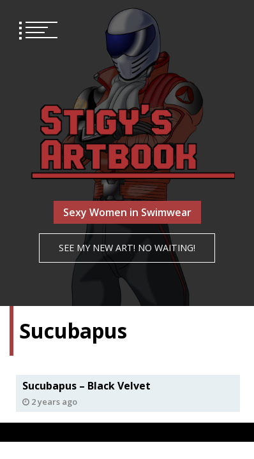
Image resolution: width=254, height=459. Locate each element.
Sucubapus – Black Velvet (86, 386)
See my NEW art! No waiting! (127, 248)
